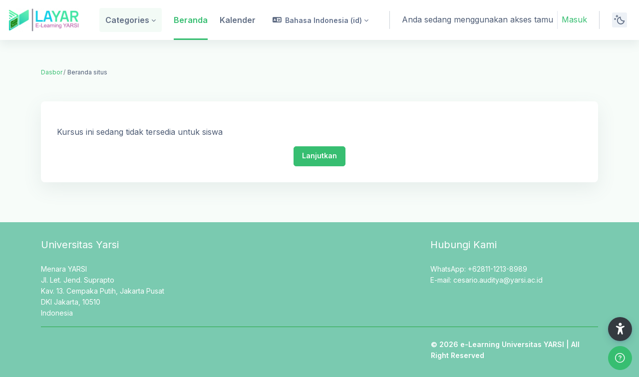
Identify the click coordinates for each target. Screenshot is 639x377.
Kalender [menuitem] (238, 20)
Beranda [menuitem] (191, 20)
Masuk (574, 19)
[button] (320, 20)
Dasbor (51, 72)
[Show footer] (620, 358)
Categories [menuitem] (127, 20)
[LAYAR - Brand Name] (43, 20)
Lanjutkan (319, 155)
